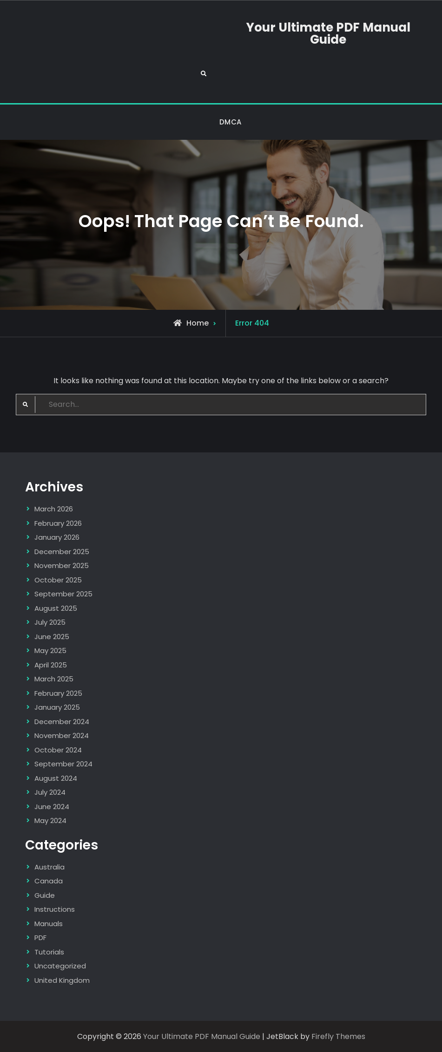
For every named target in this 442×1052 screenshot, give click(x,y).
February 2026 (58, 523)
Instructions (54, 909)
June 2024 (51, 806)
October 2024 (58, 750)
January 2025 (57, 707)
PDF (40, 937)
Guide (44, 895)
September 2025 (63, 594)
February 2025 (58, 693)
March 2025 (53, 679)
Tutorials (49, 952)
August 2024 (55, 778)
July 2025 (50, 622)
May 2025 (50, 650)
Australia (49, 867)
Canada (48, 881)
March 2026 (53, 509)
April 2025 (50, 665)
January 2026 (56, 537)
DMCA (230, 122)
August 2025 (55, 608)
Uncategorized (60, 966)
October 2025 (58, 580)
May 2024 (50, 820)
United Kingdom (62, 980)
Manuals (48, 923)
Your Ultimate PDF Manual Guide (328, 33)
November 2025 (61, 565)
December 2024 (61, 721)
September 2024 (63, 764)
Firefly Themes (338, 1036)
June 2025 (51, 636)
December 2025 (61, 551)
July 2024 (50, 792)
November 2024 (61, 735)
